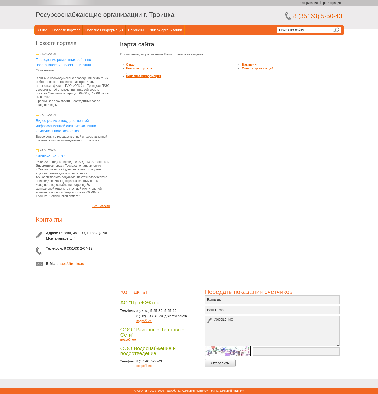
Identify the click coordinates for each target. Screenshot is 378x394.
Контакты (49, 219)
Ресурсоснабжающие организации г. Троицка (105, 14)
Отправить (220, 363)
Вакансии (136, 30)
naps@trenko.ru (71, 264)
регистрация (332, 2)
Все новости (101, 206)
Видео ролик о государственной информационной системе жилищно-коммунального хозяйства (66, 126)
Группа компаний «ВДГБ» (226, 390)
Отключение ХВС (50, 156)
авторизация (309, 2)
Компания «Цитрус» (195, 390)
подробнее (144, 321)
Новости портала (66, 30)
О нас (43, 30)
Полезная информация (104, 30)
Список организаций (165, 30)
